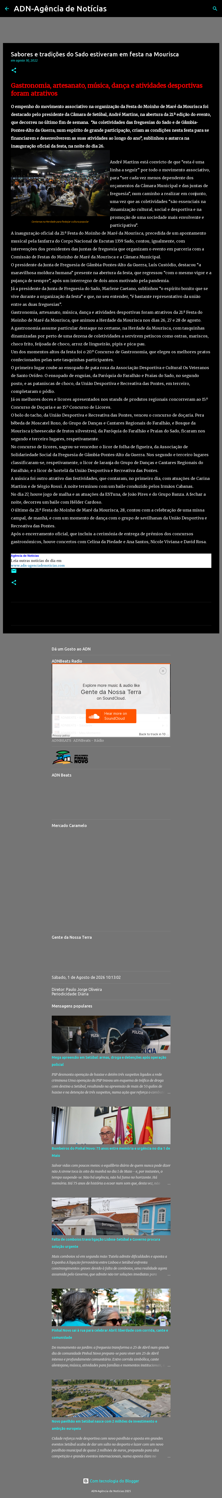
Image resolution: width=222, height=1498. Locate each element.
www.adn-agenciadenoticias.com (38, 565)
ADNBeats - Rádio (88, 740)
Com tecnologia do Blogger (111, 1481)
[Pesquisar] (114, 9)
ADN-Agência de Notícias (60, 8)
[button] (14, 70)
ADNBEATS (61, 740)
